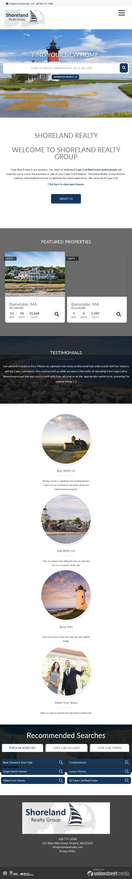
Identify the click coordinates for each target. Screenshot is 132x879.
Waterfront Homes (14, 780)
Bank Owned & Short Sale (17, 762)
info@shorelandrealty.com (20, 3)
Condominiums (77, 762)
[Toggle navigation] (122, 13)
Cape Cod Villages (66, 748)
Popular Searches (22, 748)
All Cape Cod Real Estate (83, 780)
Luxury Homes (77, 771)
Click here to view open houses (66, 184)
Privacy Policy (67, 851)
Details (57, 314)
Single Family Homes (15, 771)
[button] (124, 68)
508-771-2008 (44, 3)
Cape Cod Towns (110, 748)
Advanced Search (64, 77)
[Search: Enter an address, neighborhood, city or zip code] (66, 68)
